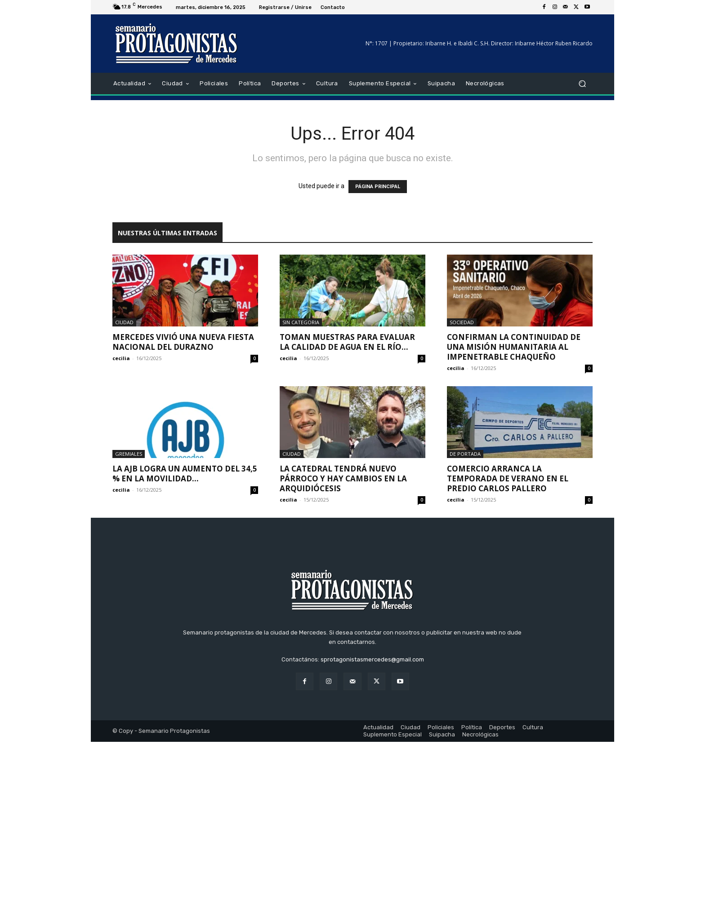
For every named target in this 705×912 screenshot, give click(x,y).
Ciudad (124, 322)
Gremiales (128, 453)
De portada (465, 453)
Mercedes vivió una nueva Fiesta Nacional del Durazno (183, 342)
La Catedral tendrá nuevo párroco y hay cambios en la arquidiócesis (343, 478)
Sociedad (462, 322)
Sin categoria (300, 322)
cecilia (121, 358)
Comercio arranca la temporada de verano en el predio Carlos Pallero (507, 478)
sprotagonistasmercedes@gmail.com (372, 829)
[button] (582, 83)
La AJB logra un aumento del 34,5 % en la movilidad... (184, 473)
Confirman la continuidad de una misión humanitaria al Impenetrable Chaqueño (513, 347)
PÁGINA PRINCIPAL (377, 186)
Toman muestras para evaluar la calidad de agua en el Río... (347, 342)
